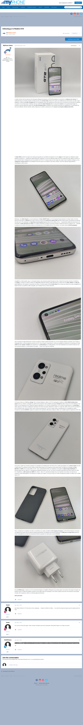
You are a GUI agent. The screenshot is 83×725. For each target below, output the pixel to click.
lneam (8, 605)
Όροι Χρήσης (54, 7)
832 (8, 617)
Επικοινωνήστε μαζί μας (44, 683)
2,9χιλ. (8, 57)
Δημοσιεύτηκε (20, 45)
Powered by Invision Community (41, 684)
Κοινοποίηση (66, 33)
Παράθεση (20, 599)
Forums (8, 7)
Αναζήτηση (23, 7)
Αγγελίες (40, 7)
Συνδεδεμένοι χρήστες (32, 7)
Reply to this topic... (13, 664)
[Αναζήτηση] (71, 7)
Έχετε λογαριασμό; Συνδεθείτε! (66, 2)
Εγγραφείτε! (78, 2)
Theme (36, 683)
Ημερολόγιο (46, 7)
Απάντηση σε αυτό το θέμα (73, 39)
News (3, 7)
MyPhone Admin (8, 45)
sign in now (30, 659)
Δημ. (18, 605)
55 (8, 651)
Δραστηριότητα (15, 7)
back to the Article (18, 595)
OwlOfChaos (8, 640)
